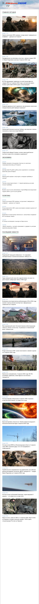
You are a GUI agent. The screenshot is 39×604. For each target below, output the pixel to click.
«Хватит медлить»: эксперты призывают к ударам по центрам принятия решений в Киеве (19, 226)
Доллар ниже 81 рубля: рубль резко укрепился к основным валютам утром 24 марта (19, 170)
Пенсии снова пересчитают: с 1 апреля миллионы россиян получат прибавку (19, 183)
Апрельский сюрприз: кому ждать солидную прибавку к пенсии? (19, 176)
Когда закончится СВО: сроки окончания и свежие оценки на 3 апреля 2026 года (19, 208)
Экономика (6, 157)
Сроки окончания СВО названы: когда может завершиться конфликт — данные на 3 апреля (19, 201)
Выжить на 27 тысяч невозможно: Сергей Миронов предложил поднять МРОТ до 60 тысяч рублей (19, 190)
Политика (6, 195)
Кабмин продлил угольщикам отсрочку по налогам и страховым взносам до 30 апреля (19, 163)
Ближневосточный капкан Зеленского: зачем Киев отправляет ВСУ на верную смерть (19, 215)
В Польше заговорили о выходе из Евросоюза (19, 220)
